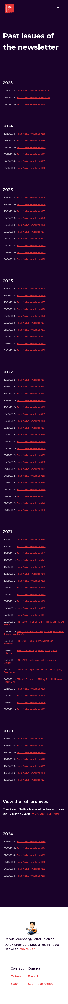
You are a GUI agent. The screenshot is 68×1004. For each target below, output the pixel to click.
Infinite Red (26, 949)
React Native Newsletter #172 (31, 245)
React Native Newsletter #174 (31, 232)
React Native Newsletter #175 (31, 225)
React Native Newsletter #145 (31, 510)
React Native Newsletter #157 (31, 428)
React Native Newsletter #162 (31, 393)
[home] (9, 8)
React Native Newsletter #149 (31, 482)
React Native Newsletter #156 (31, 434)
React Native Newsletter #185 (31, 134)
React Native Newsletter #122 (31, 738)
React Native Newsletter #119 (31, 766)
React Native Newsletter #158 (31, 421)
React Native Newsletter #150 (31, 476)
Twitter (16, 976)
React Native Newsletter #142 (31, 553)
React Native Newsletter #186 (31, 104)
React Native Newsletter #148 (31, 489)
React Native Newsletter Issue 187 (33, 97)
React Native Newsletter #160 (31, 407)
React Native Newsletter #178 (31, 204)
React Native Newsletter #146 (31, 503)
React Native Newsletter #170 (31, 259)
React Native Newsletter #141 (31, 560)
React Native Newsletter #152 (31, 462)
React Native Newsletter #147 (31, 496)
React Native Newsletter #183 (31, 147)
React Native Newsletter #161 (31, 400)
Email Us (34, 976)
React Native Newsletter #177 (31, 211)
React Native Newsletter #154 (31, 448)
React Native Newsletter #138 (31, 587)
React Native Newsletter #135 (31, 608)
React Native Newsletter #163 (31, 387)
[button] (58, 8)
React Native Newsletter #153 (31, 455)
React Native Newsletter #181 (31, 161)
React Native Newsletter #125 (31, 695)
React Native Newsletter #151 (31, 469)
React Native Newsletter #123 (31, 709)
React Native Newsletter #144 (31, 539)
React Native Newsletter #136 (31, 601)
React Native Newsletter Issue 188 (33, 90)
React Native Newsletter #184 (31, 140)
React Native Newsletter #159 (31, 414)
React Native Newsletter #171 (31, 252)
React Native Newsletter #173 (31, 238)
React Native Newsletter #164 (31, 380)
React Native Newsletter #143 (31, 546)
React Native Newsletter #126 (31, 689)
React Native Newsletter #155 (31, 441)
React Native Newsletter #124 (31, 702)
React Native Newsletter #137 (31, 594)
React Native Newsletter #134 (31, 615)
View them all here (45, 813)
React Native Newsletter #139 (31, 581)
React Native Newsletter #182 (31, 154)
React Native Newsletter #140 (31, 574)
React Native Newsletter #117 (31, 780)
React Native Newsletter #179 (31, 197)
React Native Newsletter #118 (31, 773)
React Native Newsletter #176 (31, 218)
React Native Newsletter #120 (31, 759)
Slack (14, 983)
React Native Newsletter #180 (31, 168)
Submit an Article (40, 983)
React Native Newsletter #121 (31, 752)
